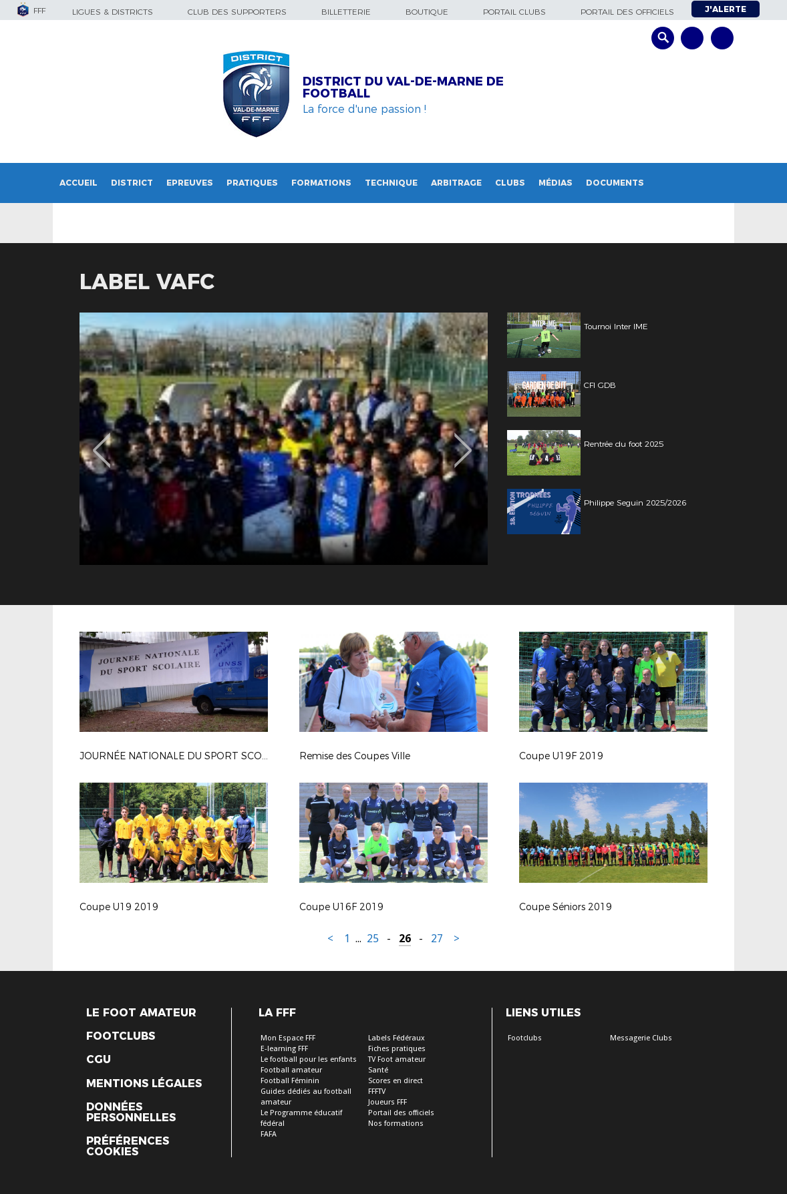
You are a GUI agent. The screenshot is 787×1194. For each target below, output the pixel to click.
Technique (391, 183)
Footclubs (120, 1036)
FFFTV (376, 1091)
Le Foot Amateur (141, 1013)
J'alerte (725, 9)
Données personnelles (131, 1112)
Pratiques (252, 183)
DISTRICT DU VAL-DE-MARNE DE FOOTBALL (403, 87)
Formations (321, 183)
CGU (98, 1059)
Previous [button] (102, 441)
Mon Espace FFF (288, 1038)
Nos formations (396, 1123)
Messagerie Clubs (641, 1038)
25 (373, 938)
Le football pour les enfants (309, 1059)
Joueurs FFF (387, 1102)
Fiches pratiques (397, 1048)
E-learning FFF (284, 1048)
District (132, 183)
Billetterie (346, 11)
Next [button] (463, 441)
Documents (615, 183)
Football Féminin (290, 1080)
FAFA (269, 1134)
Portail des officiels (627, 11)
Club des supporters (237, 11)
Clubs (510, 183)
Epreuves (189, 183)
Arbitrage (456, 183)
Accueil (78, 183)
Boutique (427, 11)
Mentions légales (144, 1083)
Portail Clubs (514, 11)
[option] (284, 439)
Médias (555, 183)
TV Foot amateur (397, 1059)
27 (437, 938)
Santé (378, 1070)
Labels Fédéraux (396, 1038)
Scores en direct (395, 1080)
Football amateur (291, 1070)
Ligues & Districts (112, 11)
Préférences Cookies (127, 1146)
